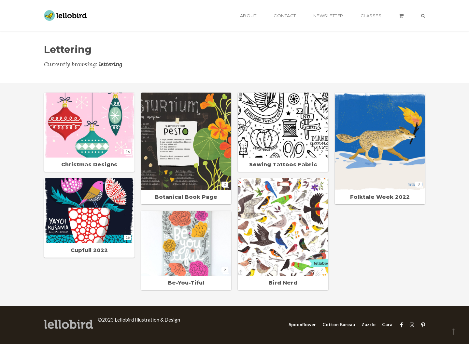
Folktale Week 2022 (380, 197)
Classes (371, 15)
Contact (285, 15)
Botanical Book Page (186, 197)
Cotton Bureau (338, 324)
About (248, 15)
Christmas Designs (89, 164)
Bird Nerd (282, 283)
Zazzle (369, 324)
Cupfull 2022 (89, 250)
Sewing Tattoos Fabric (283, 164)
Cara (387, 324)
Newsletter (328, 15)
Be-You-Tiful (186, 283)
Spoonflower (302, 324)
